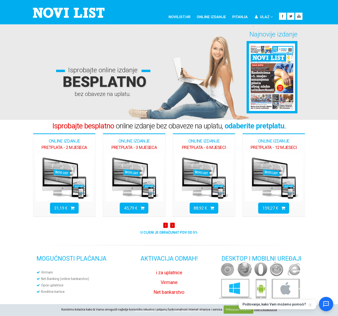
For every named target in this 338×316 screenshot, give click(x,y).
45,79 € (134, 208)
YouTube (298, 16)
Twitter (290, 16)
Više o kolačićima (265, 309)
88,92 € (204, 208)
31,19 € (64, 208)
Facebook (282, 16)
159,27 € (273, 208)
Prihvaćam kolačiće (238, 309)
